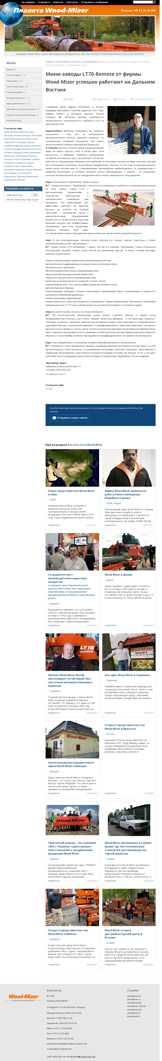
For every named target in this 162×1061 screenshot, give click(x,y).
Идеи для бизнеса (18, 103)
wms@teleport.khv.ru (56, 374)
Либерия (17, 152)
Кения (24, 149)
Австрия (8, 135)
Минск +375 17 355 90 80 (59, 1028)
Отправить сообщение (94, 2)
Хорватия (19, 169)
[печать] (120, 99)
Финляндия (26, 166)
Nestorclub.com (88, 1056)
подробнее (54, 525)
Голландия (20, 142)
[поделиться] (101, 99)
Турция (30, 162)
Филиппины (32, 176)
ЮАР (29, 173)
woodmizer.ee (134, 1009)
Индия (16, 145)
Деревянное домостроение (23, 109)
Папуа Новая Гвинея (25, 155)
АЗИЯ (6, 132)
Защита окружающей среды (22, 114)
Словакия (9, 162)
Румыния (26, 159)
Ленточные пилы (17, 86)
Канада (16, 149)
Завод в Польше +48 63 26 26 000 (64, 1012)
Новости (58, 2)
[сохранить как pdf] (142, 99)
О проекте (44, 2)
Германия (9, 142)
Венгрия (26, 138)
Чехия (28, 169)
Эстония (21, 173)
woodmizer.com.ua (136, 1006)
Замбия (8, 145)
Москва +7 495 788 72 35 (59, 1018)
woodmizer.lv (133, 1012)
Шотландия (10, 173)
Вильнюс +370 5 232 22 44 (60, 1038)
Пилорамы (14, 80)
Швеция (37, 169)
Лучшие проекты (18, 97)
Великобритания (12, 138)
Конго (39, 149)
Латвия (8, 152)
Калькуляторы (13, 120)
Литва (26, 152)
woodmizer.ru (134, 999)
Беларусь (26, 135)
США (31, 132)
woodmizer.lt (133, 1016)
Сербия (35, 159)
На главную (28, 2)
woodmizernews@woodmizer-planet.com (67, 1043)
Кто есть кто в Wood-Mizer (85, 61)
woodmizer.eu (134, 996)
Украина (8, 166)
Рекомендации (16, 92)
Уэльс (17, 166)
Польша (8, 159)
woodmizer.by (134, 1002)
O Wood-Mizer (16, 75)
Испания (36, 145)
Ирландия (25, 145)
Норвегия (9, 155)
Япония (21, 179)
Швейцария (10, 179)
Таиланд (20, 176)
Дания (30, 142)
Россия (16, 159)
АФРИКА (14, 132)
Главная (50, 61)
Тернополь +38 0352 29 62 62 (62, 1023)
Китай (31, 149)
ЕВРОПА (24, 132)
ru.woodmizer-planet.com (59, 1048)
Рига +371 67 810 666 (58, 1033)
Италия (8, 149)
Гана (34, 138)
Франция (8, 169)
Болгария (37, 135)
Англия (17, 135)
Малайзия (35, 152)
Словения (20, 162)
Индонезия (10, 176)
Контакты (72, 2)
